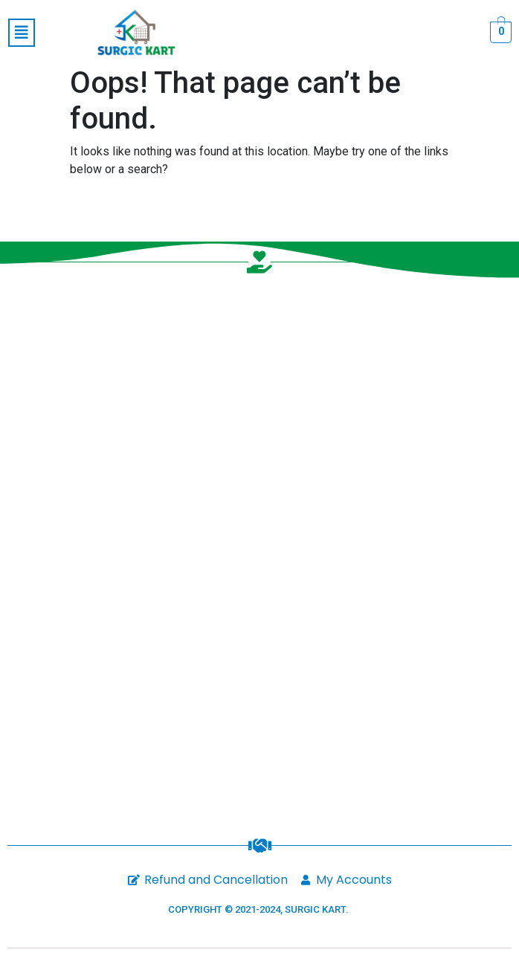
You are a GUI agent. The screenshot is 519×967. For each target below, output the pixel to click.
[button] (21, 33)
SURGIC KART (315, 909)
